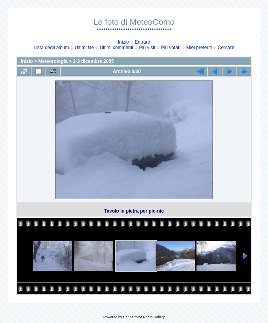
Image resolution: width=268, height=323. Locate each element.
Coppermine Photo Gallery (144, 317)
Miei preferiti (199, 47)
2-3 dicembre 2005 (93, 61)
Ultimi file (84, 47)
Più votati (170, 47)
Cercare (226, 47)
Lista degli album (51, 47)
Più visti (147, 47)
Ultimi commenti (116, 47)
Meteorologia (53, 61)
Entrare (142, 42)
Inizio (123, 42)
